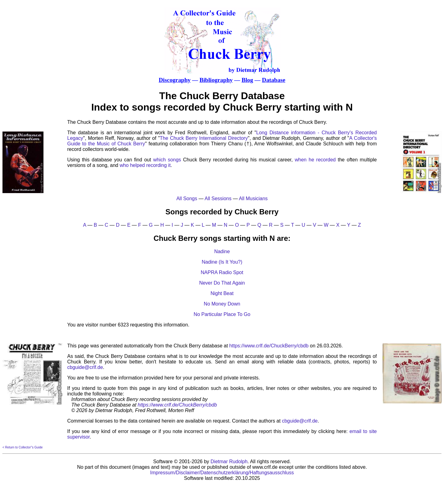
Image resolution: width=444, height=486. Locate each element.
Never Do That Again (222, 283)
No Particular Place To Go (222, 314)
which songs (167, 159)
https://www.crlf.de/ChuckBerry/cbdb (269, 345)
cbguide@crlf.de (85, 367)
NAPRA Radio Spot (222, 272)
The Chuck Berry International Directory (204, 138)
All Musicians (253, 198)
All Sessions (218, 198)
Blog (247, 80)
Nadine (222, 251)
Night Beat (222, 293)
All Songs (186, 198)
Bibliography (216, 80)
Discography (175, 80)
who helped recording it (145, 165)
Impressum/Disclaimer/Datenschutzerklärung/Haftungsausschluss (222, 472)
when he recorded (315, 159)
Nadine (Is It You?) (222, 262)
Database (274, 80)
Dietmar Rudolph (229, 461)
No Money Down (222, 303)
